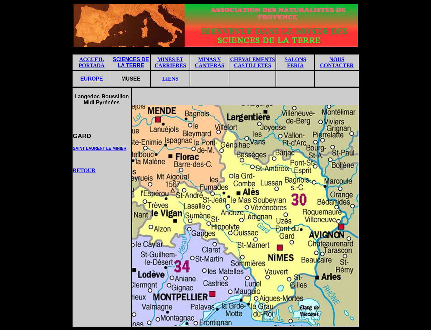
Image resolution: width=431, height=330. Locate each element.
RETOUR (84, 170)
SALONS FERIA (295, 62)
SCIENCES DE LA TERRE (131, 62)
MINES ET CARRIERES (170, 62)
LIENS (170, 79)
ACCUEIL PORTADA (91, 62)
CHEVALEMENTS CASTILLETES (252, 62)
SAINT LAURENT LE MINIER (100, 148)
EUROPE (91, 79)
